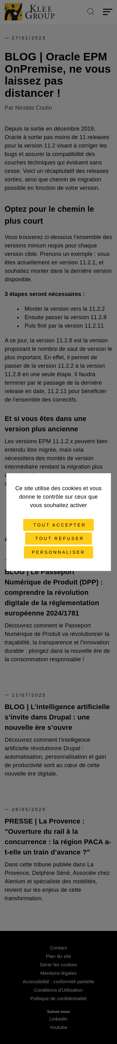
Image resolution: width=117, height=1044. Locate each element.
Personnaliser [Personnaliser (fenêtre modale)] (58, 552)
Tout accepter (58, 524)
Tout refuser (58, 538)
